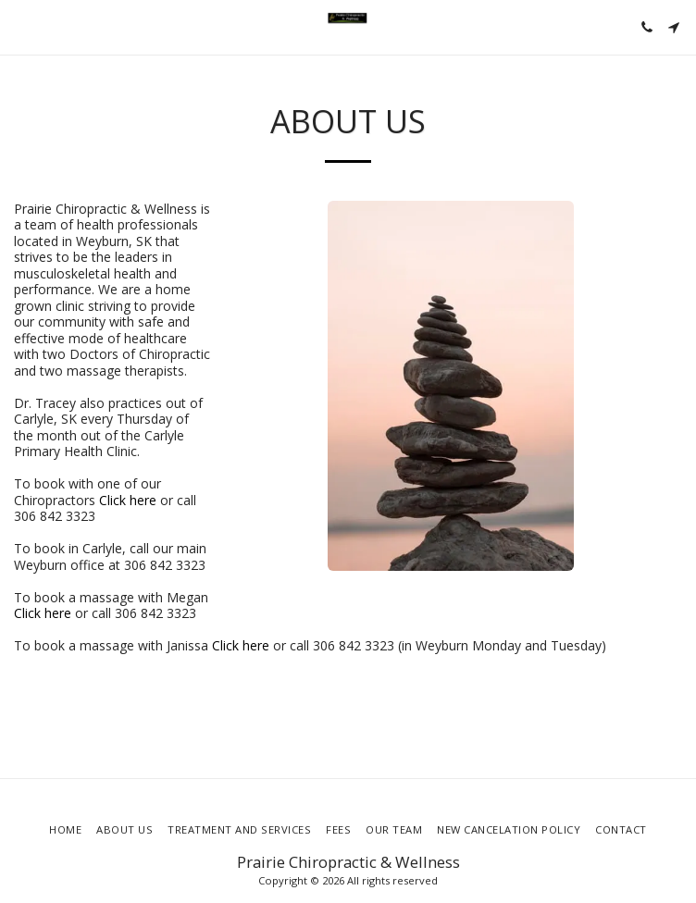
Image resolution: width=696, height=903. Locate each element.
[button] (20, 26)
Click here (127, 500)
